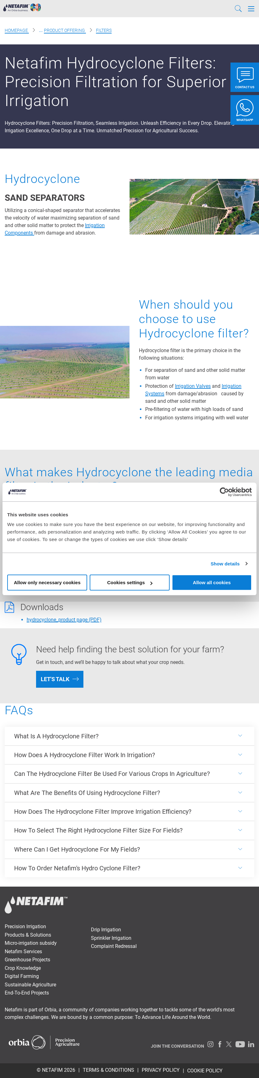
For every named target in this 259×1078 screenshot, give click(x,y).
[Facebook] (220, 1044)
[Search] (238, 8)
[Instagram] (210, 1044)
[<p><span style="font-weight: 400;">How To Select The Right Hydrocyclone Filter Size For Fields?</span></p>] (129, 830)
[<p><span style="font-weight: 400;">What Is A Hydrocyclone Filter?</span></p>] (129, 736)
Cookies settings (129, 582)
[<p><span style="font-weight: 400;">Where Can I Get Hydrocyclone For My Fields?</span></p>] (129, 849)
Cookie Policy (205, 1071)
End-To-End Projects (27, 993)
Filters (104, 30)
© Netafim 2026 (56, 1070)
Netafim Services (23, 951)
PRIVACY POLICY (161, 1070)
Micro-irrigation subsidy (31, 943)
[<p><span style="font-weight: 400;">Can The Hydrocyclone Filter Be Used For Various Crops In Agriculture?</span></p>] (129, 774)
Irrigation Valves (193, 386)
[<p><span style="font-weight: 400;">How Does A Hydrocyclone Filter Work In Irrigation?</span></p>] (129, 755)
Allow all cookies (212, 582)
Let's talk (55, 679)
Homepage (17, 30)
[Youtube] (240, 1044)
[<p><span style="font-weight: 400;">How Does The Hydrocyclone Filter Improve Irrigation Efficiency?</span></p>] (129, 811)
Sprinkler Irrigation (111, 938)
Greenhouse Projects (27, 960)
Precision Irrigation (25, 926)
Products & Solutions (28, 935)
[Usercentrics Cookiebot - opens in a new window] (224, 492)
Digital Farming (22, 976)
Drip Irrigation (106, 930)
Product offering (65, 30)
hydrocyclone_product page (64, 620)
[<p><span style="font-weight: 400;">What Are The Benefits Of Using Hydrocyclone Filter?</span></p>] (129, 793)
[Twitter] (229, 1044)
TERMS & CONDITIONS (108, 1070)
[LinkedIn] (251, 1044)
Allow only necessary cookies (47, 582)
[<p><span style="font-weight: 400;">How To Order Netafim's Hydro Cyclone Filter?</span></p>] (129, 868)
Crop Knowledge (23, 968)
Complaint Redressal (114, 946)
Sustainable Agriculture (30, 985)
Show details (225, 563)
